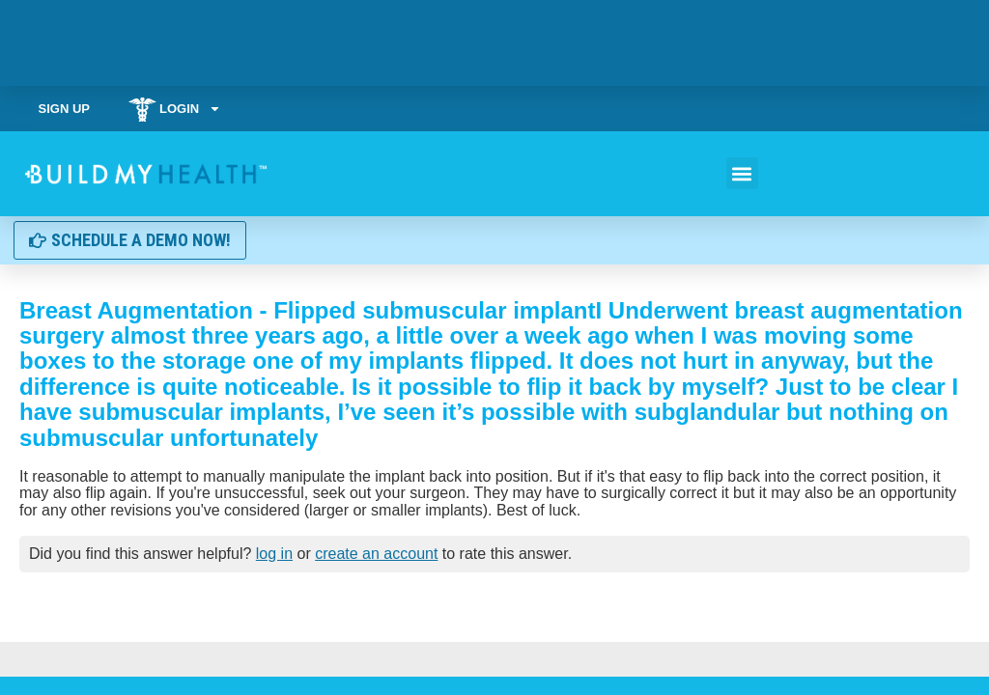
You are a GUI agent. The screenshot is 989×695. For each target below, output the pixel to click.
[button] (742, 173)
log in (274, 553)
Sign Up (64, 108)
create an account (376, 553)
